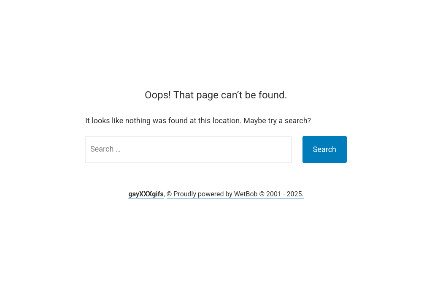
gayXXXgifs (145, 194)
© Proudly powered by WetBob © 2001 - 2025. (235, 194)
